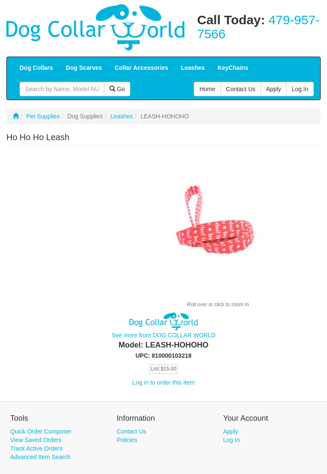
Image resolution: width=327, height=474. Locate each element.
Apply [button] (273, 89)
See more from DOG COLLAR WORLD (163, 335)
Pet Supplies (43, 116)
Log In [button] (300, 89)
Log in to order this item (163, 382)
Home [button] (207, 89)
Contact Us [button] (240, 89)
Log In (231, 440)
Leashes (121, 116)
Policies (127, 440)
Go (117, 89)
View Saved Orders (35, 440)
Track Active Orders (36, 448)
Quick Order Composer (41, 431)
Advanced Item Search (40, 457)
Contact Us (131, 431)
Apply (230, 431)
